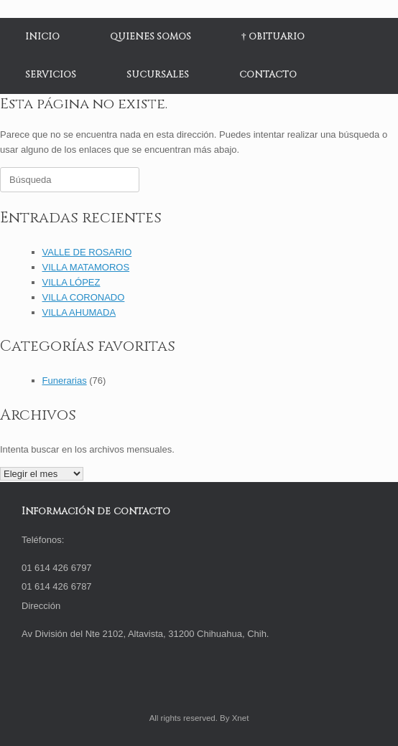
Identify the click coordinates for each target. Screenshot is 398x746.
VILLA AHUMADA (79, 312)
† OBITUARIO (273, 36)
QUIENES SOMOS (150, 36)
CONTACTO (268, 74)
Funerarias (64, 380)
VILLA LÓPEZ (71, 282)
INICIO (42, 36)
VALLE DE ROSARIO (87, 252)
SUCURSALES (157, 74)
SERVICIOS (50, 74)
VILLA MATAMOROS (86, 267)
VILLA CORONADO (83, 297)
